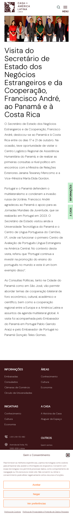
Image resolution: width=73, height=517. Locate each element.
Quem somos (46, 445)
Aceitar (36, 484)
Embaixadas (11, 376)
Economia (46, 387)
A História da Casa (51, 413)
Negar (36, 494)
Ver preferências (36, 503)
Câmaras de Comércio (17, 387)
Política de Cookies (12, 511)
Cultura (45, 381)
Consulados (11, 381)
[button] (68, 455)
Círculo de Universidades (18, 392)
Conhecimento (49, 376)
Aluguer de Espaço (51, 418)
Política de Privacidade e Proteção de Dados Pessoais (46, 511)
